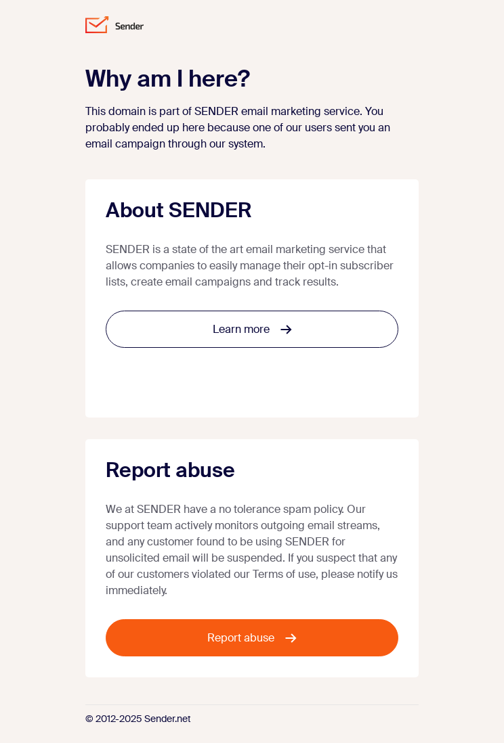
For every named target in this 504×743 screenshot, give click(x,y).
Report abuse (252, 638)
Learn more (252, 329)
